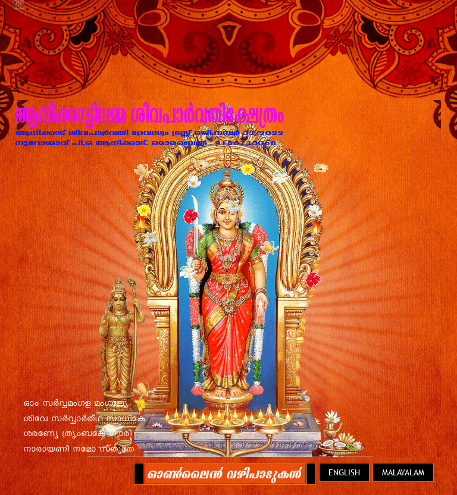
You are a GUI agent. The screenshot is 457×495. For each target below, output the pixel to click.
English (344, 472)
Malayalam (403, 472)
